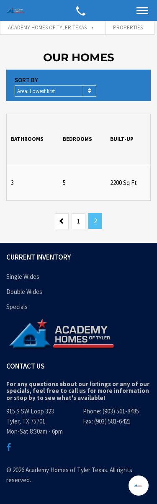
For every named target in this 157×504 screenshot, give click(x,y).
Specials (17, 307)
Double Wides (24, 292)
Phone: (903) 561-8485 (111, 411)
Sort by (26, 80)
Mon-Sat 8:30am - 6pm (34, 431)
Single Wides (22, 277)
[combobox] (55, 91)
